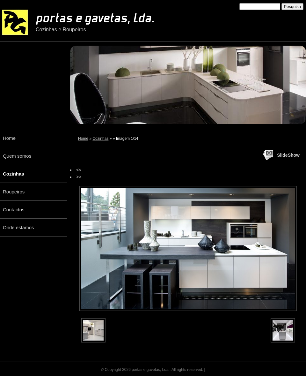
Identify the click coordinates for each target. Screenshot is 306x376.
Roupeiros (14, 191)
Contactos (14, 209)
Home (83, 138)
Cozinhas (100, 138)
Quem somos (17, 156)
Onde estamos (18, 227)
